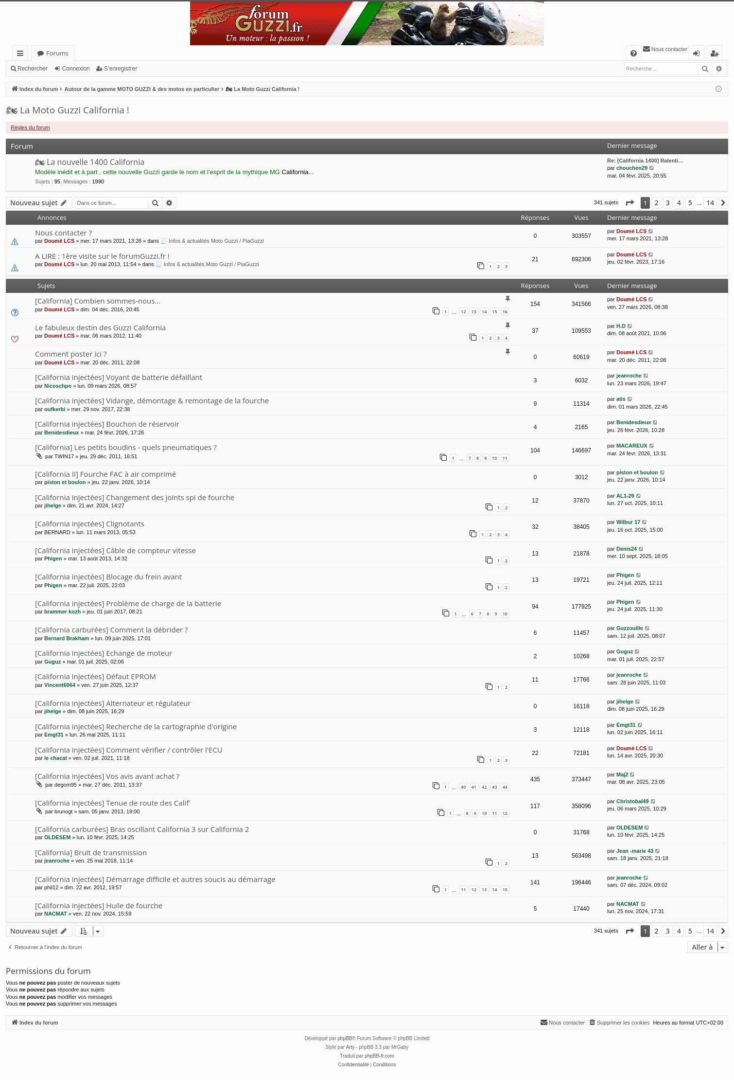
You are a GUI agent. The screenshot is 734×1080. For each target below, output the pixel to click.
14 (484, 311)
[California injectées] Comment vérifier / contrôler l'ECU (129, 750)
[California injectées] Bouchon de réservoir (107, 424)
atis (621, 399)
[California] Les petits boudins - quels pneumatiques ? (126, 447)
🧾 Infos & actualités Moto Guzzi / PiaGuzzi (212, 241)
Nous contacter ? (63, 232)
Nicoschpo (57, 386)
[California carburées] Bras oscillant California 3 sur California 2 (142, 829)
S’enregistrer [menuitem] (716, 55)
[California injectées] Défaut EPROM (95, 676)
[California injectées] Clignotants (89, 523)
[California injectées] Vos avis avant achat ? (107, 776)
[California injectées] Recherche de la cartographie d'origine (136, 726)
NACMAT (55, 914)
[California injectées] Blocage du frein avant (108, 576)
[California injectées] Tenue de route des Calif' (112, 803)
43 (494, 787)
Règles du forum (30, 127)
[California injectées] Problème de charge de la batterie (128, 603)
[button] (629, 203)
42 (484, 787)
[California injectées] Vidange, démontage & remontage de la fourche (152, 400)
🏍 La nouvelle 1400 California (89, 162)
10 (494, 458)
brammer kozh (62, 611)
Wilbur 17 (628, 522)
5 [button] (690, 202)
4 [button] (679, 202)
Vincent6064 (59, 685)
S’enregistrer (120, 68)
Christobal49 (632, 801)
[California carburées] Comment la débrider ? (111, 629)
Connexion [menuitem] (698, 55)
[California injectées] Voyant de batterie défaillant (118, 377)
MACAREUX (631, 446)
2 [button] (657, 202)
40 (463, 787)
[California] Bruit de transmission (91, 852)
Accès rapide (22, 55)
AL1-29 (625, 496)
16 (505, 311)
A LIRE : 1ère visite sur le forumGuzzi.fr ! (102, 256)
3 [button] (668, 202)
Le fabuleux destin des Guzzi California (100, 327)
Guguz (52, 662)
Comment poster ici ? (70, 354)
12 (463, 311)
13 (474, 311)
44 (505, 787)
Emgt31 (54, 735)
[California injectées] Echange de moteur (103, 653)
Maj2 (622, 774)
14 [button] (710, 202)
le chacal (55, 758)
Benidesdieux (61, 432)
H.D (621, 326)
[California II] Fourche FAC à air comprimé (105, 474)
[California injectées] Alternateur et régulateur (113, 703)
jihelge (52, 505)
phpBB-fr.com (379, 1056)
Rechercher (32, 68)
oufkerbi (54, 409)
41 (474, 787)
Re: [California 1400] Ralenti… (645, 160)
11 (505, 458)
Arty (350, 1047)
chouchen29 (631, 168)
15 (494, 311)
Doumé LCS (59, 241)
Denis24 (626, 549)
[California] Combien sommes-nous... (97, 301)
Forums (57, 53)
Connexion (75, 68)
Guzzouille (629, 628)
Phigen (53, 558)
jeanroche (629, 375)
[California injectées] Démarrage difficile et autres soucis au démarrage (155, 879)
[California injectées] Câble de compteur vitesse (115, 550)
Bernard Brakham (66, 638)
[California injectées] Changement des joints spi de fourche (134, 497)
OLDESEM (57, 837)
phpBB (344, 1038)
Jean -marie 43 (634, 851)
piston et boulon (65, 482)
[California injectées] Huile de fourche (98, 905)
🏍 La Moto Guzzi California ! (67, 110)
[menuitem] (633, 53)
